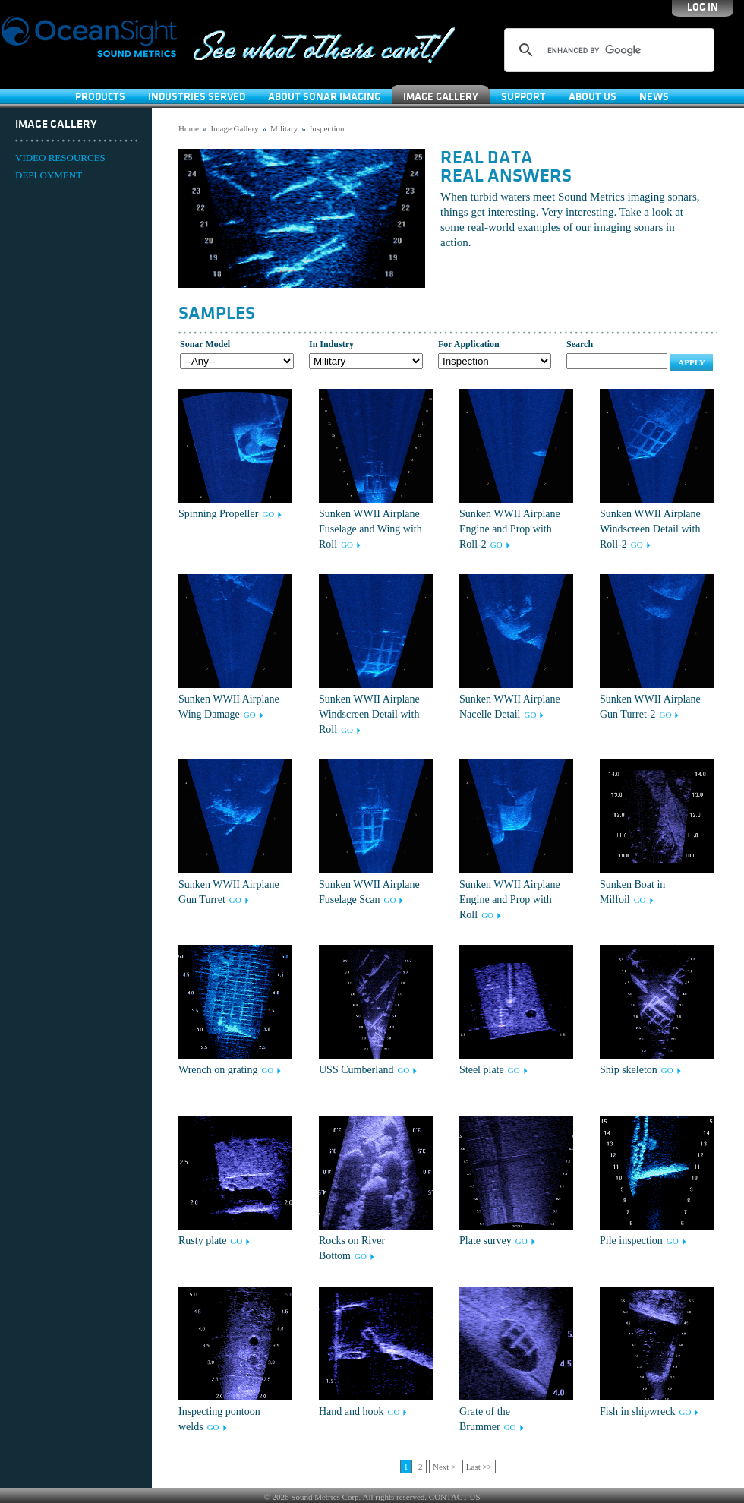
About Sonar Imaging (324, 96)
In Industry (331, 344)
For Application (469, 344)
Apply (691, 362)
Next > (444, 1466)
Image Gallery (440, 96)
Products (100, 96)
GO (268, 514)
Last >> (479, 1466)
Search (579, 344)
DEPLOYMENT (48, 175)
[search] (607, 50)
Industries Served (196, 96)
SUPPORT (523, 96)
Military (284, 128)
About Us (592, 96)
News (654, 96)
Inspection (327, 128)
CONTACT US (455, 1496)
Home (188, 128)
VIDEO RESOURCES (60, 157)
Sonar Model (205, 344)
